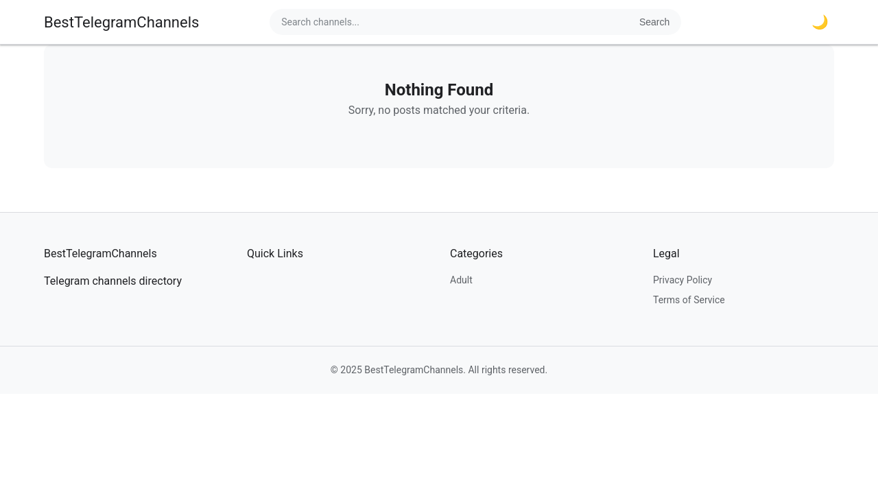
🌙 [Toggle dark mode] (820, 22)
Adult (461, 279)
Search (654, 21)
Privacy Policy (682, 279)
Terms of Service (689, 299)
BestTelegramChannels (121, 22)
